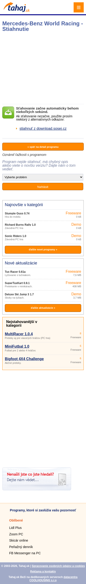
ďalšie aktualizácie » (43, 307)
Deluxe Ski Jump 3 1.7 (19, 294)
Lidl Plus (15, 528)
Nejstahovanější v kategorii (21, 323)
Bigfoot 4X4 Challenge (24, 359)
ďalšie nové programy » (43, 249)
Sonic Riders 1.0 (15, 236)
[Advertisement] (43, 417)
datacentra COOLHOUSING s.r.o (53, 578)
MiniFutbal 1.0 (17, 346)
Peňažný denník (21, 547)
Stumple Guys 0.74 (17, 213)
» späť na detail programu (43, 146)
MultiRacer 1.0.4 (19, 334)
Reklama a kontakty (43, 571)
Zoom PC (16, 534)
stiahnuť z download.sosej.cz (43, 128)
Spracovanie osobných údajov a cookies (58, 566)
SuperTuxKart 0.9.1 (17, 283)
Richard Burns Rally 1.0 (20, 224)
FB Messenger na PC (25, 553)
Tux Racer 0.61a (15, 271)
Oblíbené (16, 520)
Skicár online (18, 540)
